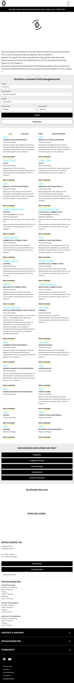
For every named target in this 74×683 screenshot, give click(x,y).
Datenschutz (7, 666)
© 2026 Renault (8, 679)
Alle (10, 134)
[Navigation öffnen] (70, 3)
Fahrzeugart (5, 91)
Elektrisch (25, 134)
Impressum (7, 675)
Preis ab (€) (5, 106)
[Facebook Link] (4, 659)
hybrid (40, 134)
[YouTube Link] (9, 659)
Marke (3, 84)
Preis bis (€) (42, 106)
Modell (3, 99)
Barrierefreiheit (8, 672)
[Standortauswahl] (37, 574)
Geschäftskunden (58, 134)
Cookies (6, 669)
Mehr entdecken (9, 157)
